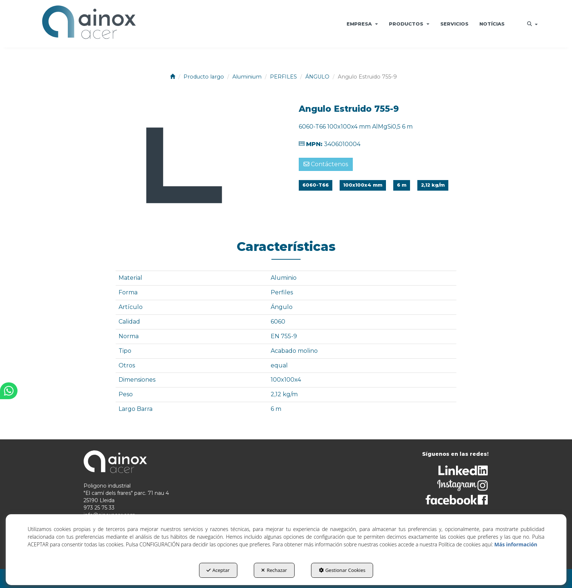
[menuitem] (362, 24)
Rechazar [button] (274, 570)
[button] (88, 24)
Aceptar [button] (217, 570)
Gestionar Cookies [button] (342, 570)
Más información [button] (515, 544)
